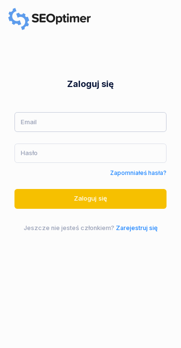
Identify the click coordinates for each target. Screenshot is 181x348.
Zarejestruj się (137, 228)
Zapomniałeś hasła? (138, 172)
